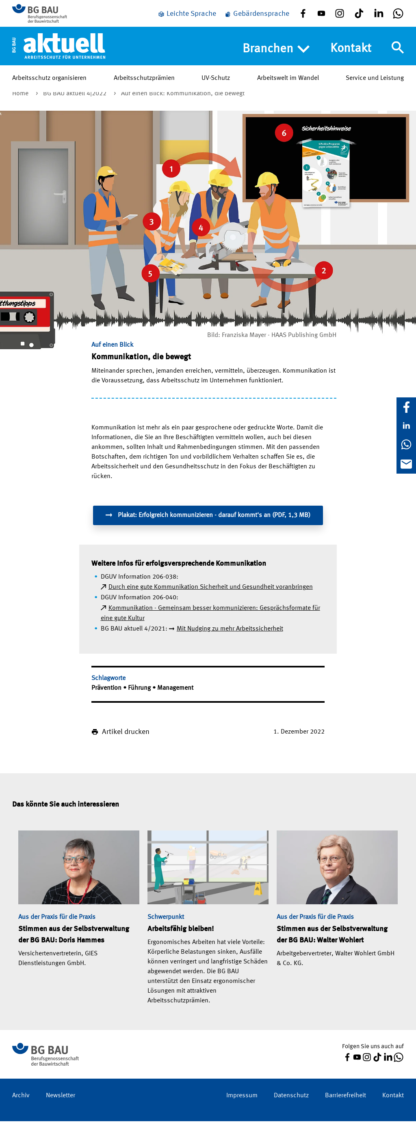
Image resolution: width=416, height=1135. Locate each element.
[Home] (58, 52)
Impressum (242, 1109)
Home (21, 107)
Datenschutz (291, 1109)
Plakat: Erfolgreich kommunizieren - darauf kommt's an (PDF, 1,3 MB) (208, 529)
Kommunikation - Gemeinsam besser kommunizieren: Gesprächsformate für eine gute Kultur (210, 627)
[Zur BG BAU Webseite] (48, 16)
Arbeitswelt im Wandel (288, 85)
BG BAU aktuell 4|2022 (75, 107)
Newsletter (60, 1109)
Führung (140, 702)
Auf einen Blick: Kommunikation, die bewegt (183, 107)
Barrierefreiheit (345, 1109)
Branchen (276, 55)
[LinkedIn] (406, 426)
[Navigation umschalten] (398, 54)
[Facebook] (406, 407)
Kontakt (350, 55)
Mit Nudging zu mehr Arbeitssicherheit (230, 642)
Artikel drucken (126, 745)
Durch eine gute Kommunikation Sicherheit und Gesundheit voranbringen (210, 601)
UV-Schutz (216, 85)
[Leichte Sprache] (187, 17)
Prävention (107, 702)
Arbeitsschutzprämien (144, 85)
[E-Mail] (406, 464)
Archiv (21, 1109)
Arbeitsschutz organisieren (49, 85)
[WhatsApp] (406, 444)
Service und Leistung (375, 85)
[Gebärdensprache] (256, 17)
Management (175, 702)
